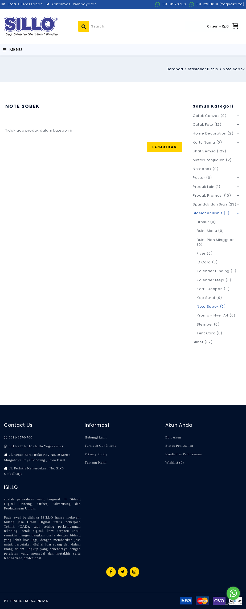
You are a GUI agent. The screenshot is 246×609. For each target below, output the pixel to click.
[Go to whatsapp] (233, 593)
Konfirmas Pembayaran (183, 454)
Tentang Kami (95, 462)
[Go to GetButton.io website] (233, 603)
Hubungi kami (96, 437)
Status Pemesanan (179, 446)
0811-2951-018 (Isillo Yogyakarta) (33, 446)
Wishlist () (174, 462)
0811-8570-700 (18, 437)
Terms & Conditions (100, 446)
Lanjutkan (164, 147)
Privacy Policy (96, 454)
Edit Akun (173, 437)
